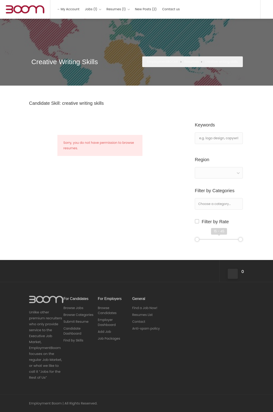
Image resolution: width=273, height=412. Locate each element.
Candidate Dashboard (72, 331)
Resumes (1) (116, 9)
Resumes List (142, 314)
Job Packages (109, 338)
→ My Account (67, 9)
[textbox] (229, 203)
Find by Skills (73, 340)
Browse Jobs (73, 308)
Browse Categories (78, 314)
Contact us (171, 9)
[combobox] (219, 172)
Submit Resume (75, 321)
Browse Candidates (107, 310)
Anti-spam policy (146, 328)
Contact (138, 321)
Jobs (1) (91, 9)
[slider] (197, 239)
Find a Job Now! (144, 308)
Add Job (104, 331)
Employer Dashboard (107, 322)
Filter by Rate (215, 221)
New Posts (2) (146, 9)
